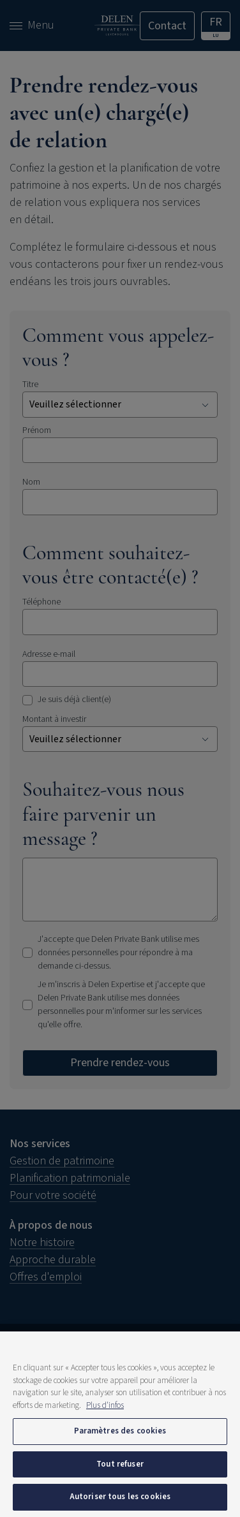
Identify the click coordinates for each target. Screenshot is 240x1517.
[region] (120, 1424)
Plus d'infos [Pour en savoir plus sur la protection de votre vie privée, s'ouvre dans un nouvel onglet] (105, 1405)
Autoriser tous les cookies (120, 1496)
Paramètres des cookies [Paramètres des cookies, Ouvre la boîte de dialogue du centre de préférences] (120, 1431)
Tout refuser (120, 1464)
